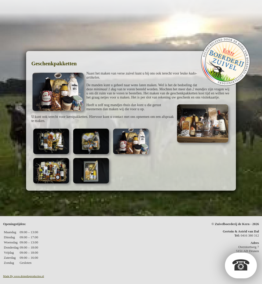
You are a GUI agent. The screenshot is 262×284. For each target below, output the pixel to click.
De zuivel (65, 8)
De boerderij (33, 8)
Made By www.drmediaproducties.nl (23, 276)
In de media (211, 8)
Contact (240, 8)
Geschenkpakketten (105, 8)
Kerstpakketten (154, 8)
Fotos (186, 8)
